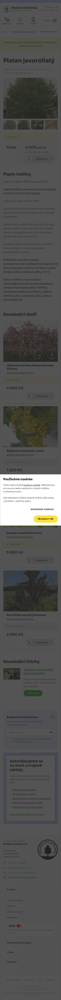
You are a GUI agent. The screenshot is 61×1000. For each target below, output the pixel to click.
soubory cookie (32, 485)
